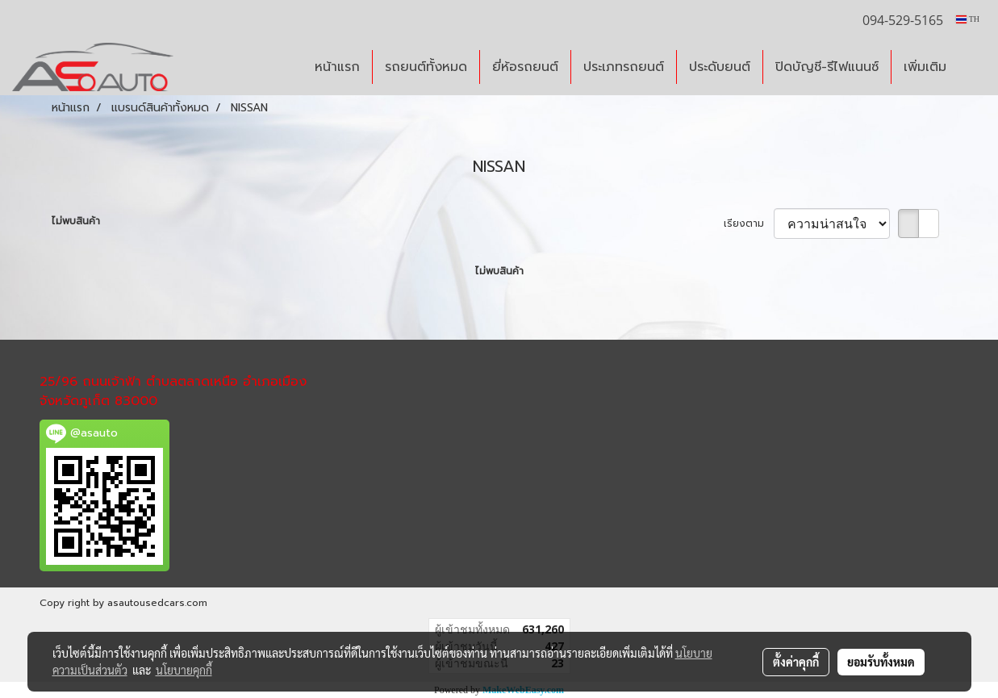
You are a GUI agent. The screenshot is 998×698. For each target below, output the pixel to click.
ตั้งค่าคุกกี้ (796, 661)
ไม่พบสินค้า (76, 221)
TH (967, 19)
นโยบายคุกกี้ (184, 669)
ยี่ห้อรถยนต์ (525, 67)
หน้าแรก (337, 67)
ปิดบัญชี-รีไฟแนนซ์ (827, 67)
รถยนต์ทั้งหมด (426, 67)
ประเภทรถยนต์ (623, 67)
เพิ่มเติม (925, 67)
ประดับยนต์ (719, 67)
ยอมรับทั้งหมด (881, 661)
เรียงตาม (749, 223)
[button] (973, 67)
